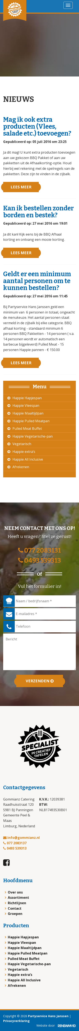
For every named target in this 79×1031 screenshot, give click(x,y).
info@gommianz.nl (21, 837)
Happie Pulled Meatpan (31, 421)
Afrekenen (20, 467)
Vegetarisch (21, 444)
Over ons (15, 892)
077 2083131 (39, 550)
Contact (14, 908)
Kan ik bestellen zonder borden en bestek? (38, 212)
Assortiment (18, 897)
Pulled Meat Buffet (27, 428)
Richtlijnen (17, 903)
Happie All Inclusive (27, 459)
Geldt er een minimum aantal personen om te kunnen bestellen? (37, 281)
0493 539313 (39, 560)
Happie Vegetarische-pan (32, 436)
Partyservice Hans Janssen (48, 1016)
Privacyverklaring (16, 1021)
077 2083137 (15, 843)
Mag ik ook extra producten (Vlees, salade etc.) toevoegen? (37, 126)
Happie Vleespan (25, 405)
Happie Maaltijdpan (27, 413)
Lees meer (21, 186)
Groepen (15, 913)
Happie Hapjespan (27, 398)
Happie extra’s (23, 451)
